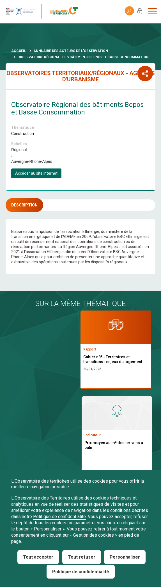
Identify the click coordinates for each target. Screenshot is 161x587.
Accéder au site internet (36, 173)
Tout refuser (81, 557)
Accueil (18, 51)
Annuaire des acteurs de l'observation (70, 51)
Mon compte (140, 12)
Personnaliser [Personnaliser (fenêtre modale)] (125, 557)
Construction (22, 133)
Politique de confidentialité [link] (80, 571)
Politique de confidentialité (59, 516)
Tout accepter (38, 557)
